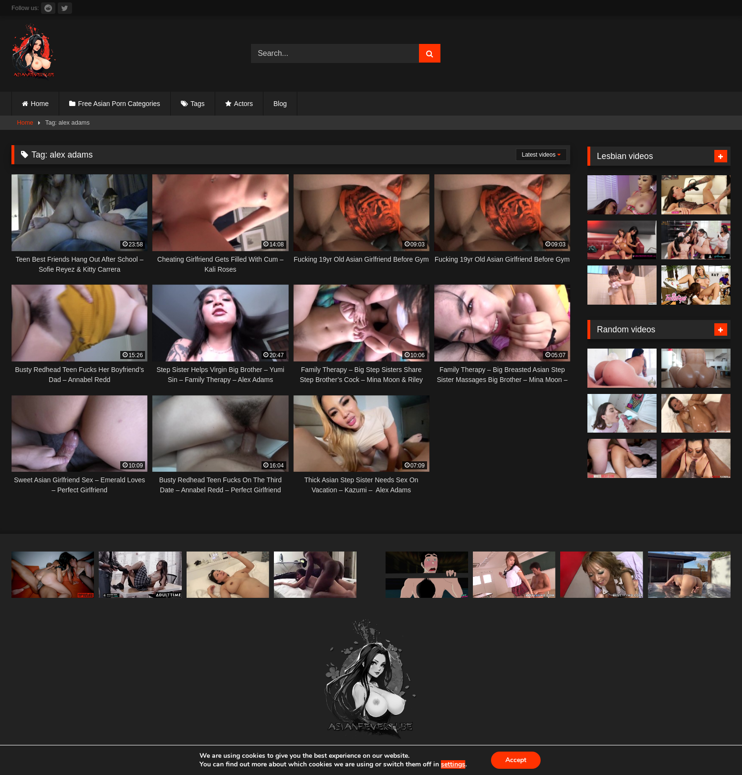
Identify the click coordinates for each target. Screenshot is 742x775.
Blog (280, 103)
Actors (243, 103)
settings (453, 764)
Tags (197, 103)
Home (40, 103)
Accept (515, 759)
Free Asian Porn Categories (119, 103)
